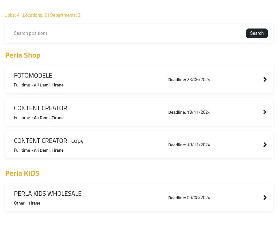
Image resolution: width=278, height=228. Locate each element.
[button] (257, 33)
